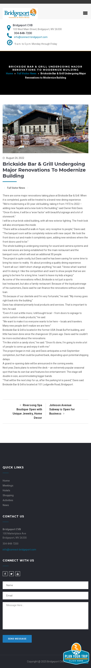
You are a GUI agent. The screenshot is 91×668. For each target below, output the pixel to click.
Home (9, 73)
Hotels (6, 490)
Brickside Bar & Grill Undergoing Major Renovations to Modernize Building (44, 170)
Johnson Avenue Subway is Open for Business (62, 409)
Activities (8, 500)
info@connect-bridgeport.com (31, 37)
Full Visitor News (26, 73)
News (6, 505)
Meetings (8, 485)
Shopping (8, 495)
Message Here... (45, 615)
